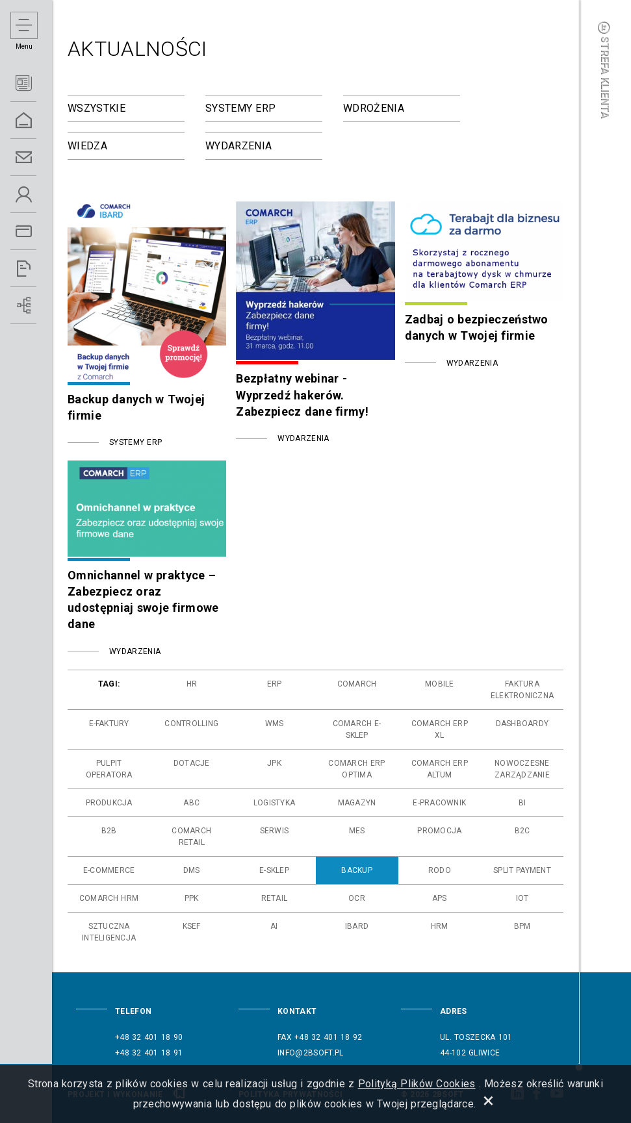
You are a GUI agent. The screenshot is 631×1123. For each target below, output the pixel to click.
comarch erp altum (439, 769)
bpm (522, 926)
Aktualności (39, 83)
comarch (357, 683)
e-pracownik (439, 802)
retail (274, 898)
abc (191, 802)
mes (357, 830)
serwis (274, 830)
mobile (439, 683)
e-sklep (274, 870)
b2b (109, 830)
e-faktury (109, 723)
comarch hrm (108, 898)
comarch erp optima (356, 769)
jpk (274, 763)
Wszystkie (96, 108)
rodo (439, 870)
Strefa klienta (605, 69)
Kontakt (39, 157)
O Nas (39, 194)
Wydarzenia (238, 146)
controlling (191, 723)
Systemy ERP (240, 108)
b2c (522, 830)
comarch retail (191, 836)
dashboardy (522, 723)
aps (439, 898)
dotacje (192, 763)
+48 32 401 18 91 (149, 1052)
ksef (192, 926)
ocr (356, 898)
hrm (439, 926)
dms (191, 870)
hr (192, 683)
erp (274, 683)
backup (356, 870)
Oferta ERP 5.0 (39, 231)
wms (274, 723)
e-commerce (109, 870)
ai (273, 926)
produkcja (109, 802)
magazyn (357, 802)
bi (522, 802)
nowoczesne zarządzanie (522, 769)
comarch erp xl (439, 729)
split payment (522, 870)
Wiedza (87, 146)
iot (522, 898)
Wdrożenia (373, 108)
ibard (356, 926)
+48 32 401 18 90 (149, 1037)
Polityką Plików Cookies (417, 1084)
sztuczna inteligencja (109, 932)
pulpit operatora (109, 769)
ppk (192, 898)
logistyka (274, 802)
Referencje (39, 268)
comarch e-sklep (357, 729)
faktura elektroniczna (522, 689)
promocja (439, 830)
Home (39, 120)
